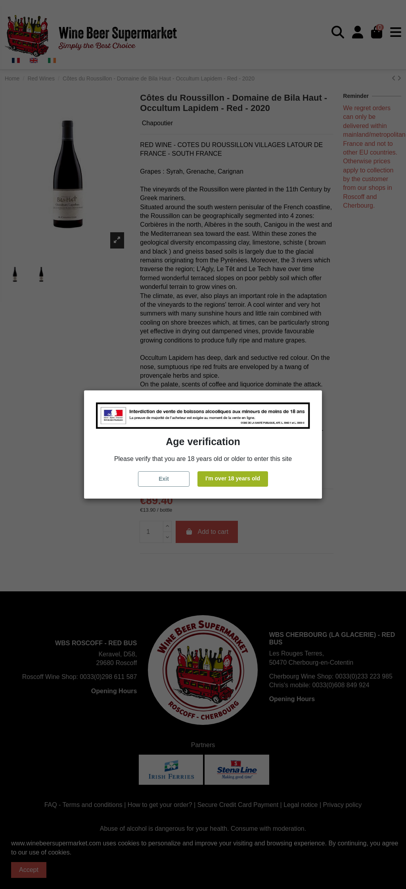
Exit (164, 479)
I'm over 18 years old (232, 478)
